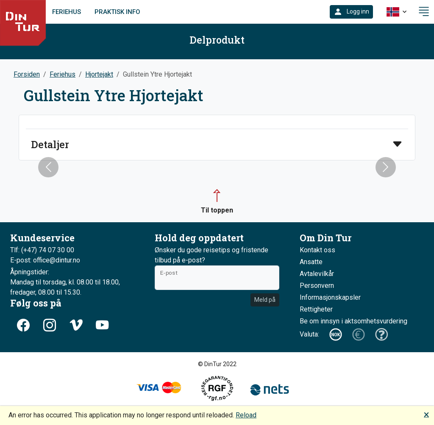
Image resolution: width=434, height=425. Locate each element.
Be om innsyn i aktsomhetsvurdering (353, 321)
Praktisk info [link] (117, 12)
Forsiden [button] (27, 74)
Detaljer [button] (50, 144)
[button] (351, 12)
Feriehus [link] (66, 12)
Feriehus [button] (62, 74)
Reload (246, 415)
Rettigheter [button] (316, 309)
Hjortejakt (99, 74)
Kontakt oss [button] (317, 250)
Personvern (317, 285)
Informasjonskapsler (330, 297)
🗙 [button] (426, 414)
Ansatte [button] (311, 262)
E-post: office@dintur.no (45, 260)
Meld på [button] (264, 299)
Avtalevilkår (317, 274)
